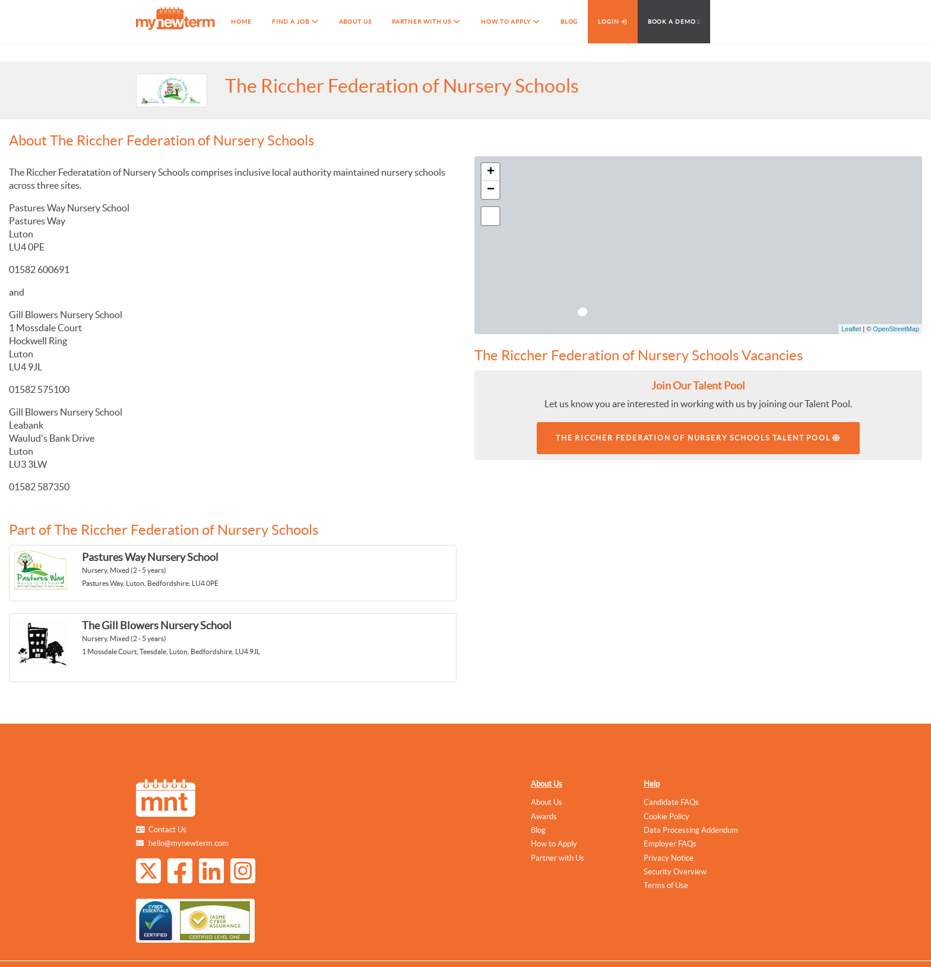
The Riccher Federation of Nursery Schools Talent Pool (698, 438)
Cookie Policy (666, 816)
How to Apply (554, 843)
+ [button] (491, 172)
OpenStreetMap (896, 328)
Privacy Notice (669, 858)
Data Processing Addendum (691, 830)
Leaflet (851, 328)
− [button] (491, 190)
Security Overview (675, 871)
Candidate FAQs (671, 802)
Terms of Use (666, 885)
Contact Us (167, 829)
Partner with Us (557, 858)
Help (652, 783)
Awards (544, 816)
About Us (546, 783)
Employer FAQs (670, 843)
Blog (538, 830)
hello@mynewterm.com (188, 843)
